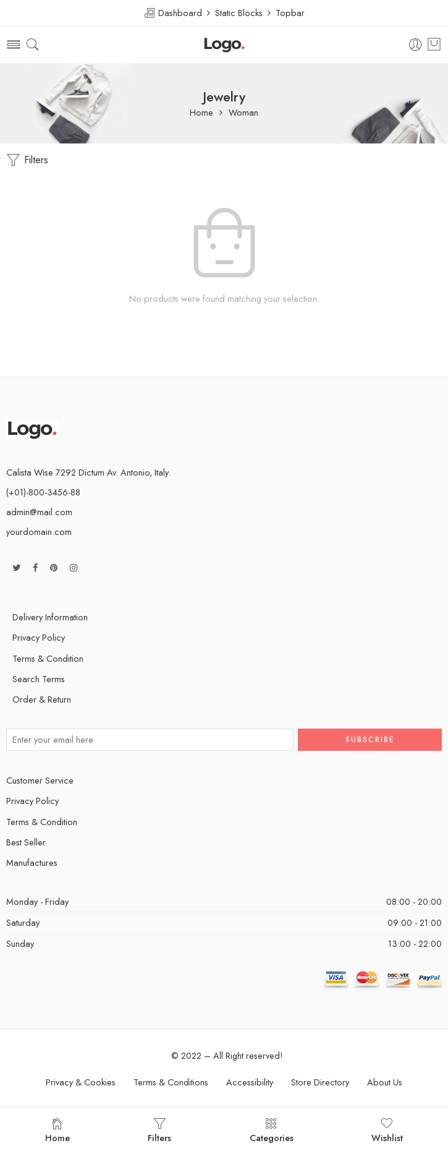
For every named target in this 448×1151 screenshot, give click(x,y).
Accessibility (249, 1082)
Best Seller (26, 842)
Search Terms (38, 678)
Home (201, 113)
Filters (27, 160)
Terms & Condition (47, 658)
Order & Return (41, 699)
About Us (384, 1082)
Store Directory (320, 1082)
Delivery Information (50, 616)
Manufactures (31, 862)
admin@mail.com (39, 511)
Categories (272, 1130)
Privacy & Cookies (81, 1082)
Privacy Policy (38, 637)
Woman (243, 113)
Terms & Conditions (170, 1082)
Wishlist (387, 1130)
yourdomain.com (39, 531)
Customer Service (40, 780)
